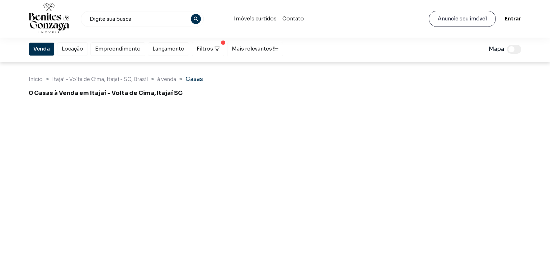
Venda (41, 48)
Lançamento (168, 48)
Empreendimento (118, 48)
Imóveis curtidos (255, 18)
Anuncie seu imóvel (462, 18)
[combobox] (142, 19)
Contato (293, 18)
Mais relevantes (255, 49)
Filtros (210, 47)
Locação (72, 48)
